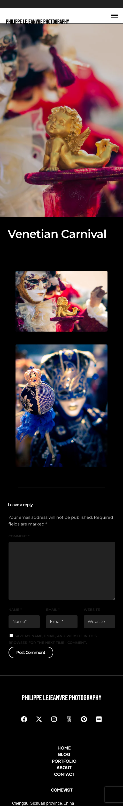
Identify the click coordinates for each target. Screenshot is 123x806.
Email (52, 598)
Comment (19, 525)
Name (15, 598)
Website (92, 598)
